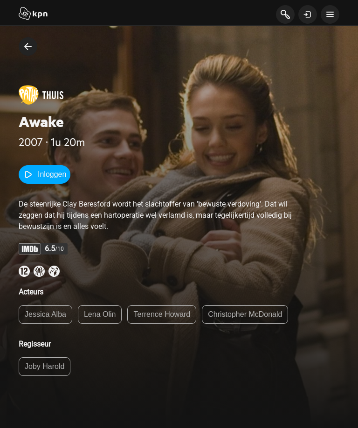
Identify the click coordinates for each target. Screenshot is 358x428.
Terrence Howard (161, 314)
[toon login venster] (307, 14)
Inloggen (44, 174)
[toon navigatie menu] (330, 14)
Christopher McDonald (245, 314)
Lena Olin (100, 314)
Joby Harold (44, 366)
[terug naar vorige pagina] (28, 46)
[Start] (33, 14)
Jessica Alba (45, 314)
